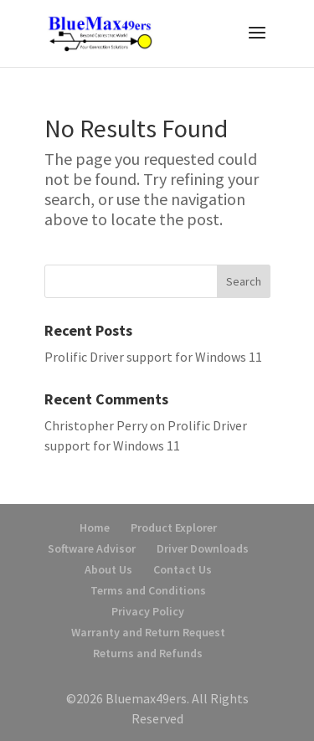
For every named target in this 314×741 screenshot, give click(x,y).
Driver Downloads (203, 548)
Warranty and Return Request (148, 632)
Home (95, 527)
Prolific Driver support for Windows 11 (153, 356)
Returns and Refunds (148, 653)
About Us (108, 569)
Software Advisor (92, 548)
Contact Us (182, 569)
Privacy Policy (147, 611)
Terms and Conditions (148, 590)
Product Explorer (174, 527)
